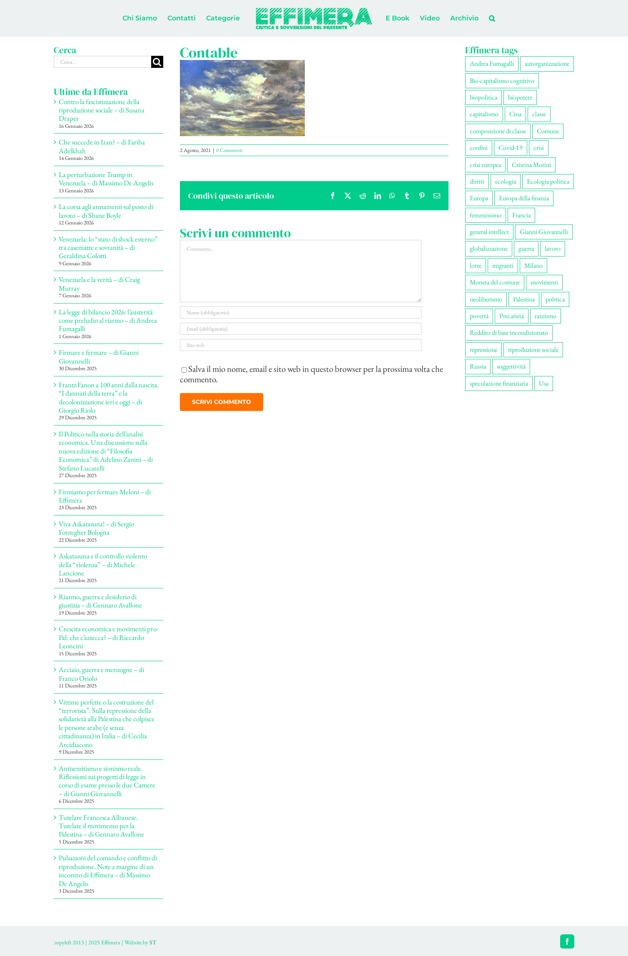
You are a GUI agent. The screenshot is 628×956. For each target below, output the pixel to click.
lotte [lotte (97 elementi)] (475, 265)
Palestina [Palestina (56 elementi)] (524, 299)
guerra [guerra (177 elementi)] (526, 248)
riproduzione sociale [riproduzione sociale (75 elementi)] (533, 349)
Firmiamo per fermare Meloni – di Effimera (105, 496)
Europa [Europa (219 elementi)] (479, 198)
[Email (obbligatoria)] (301, 329)
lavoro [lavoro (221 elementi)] (553, 248)
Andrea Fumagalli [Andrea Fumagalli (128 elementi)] (492, 63)
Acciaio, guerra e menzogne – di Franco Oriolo (101, 673)
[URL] (301, 345)
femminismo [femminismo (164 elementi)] (485, 215)
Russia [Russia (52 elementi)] (478, 366)
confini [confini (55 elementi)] (479, 147)
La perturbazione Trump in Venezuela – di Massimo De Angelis (106, 178)
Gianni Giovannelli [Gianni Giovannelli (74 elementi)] (544, 231)
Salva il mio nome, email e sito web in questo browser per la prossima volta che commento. (311, 374)
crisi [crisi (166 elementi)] (538, 147)
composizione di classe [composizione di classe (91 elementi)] (498, 131)
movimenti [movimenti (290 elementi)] (544, 282)
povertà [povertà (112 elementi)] (479, 315)
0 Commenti (229, 150)
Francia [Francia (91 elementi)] (521, 215)
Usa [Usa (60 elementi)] (543, 383)
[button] (492, 18)
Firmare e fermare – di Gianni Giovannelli (99, 356)
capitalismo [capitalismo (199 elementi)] (484, 114)
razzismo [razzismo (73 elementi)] (545, 315)
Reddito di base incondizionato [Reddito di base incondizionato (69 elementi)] (509, 332)
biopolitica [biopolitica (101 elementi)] (483, 97)
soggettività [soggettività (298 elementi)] (511, 366)
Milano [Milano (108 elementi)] (533, 265)
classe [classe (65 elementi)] (539, 114)
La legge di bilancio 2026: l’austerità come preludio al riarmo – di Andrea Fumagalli (108, 320)
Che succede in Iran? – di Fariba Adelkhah (102, 146)
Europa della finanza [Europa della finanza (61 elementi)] (524, 198)
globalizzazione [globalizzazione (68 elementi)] (489, 248)
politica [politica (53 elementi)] (555, 299)
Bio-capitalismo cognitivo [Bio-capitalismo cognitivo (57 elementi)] (502, 80)
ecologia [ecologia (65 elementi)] (505, 181)
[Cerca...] (102, 62)
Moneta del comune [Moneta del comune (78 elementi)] (495, 282)
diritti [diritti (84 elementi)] (477, 181)
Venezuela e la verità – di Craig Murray (99, 283)
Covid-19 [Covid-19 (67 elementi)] (510, 147)
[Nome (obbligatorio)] (301, 312)
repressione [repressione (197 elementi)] (483, 349)
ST (153, 942)
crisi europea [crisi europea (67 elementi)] (485, 164)
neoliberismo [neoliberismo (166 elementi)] (486, 299)
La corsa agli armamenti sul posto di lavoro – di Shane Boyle (106, 210)
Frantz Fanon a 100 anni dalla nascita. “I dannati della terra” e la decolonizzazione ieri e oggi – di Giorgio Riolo (109, 397)
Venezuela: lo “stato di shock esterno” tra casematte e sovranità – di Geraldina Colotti (108, 247)
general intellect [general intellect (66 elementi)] (489, 231)
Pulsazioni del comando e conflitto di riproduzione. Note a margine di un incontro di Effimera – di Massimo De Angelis (108, 870)
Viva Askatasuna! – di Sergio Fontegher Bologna (96, 528)
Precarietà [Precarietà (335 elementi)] (511, 315)
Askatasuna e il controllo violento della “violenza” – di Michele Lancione (103, 564)
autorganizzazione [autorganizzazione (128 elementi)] (547, 63)
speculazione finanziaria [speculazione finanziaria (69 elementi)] (499, 383)
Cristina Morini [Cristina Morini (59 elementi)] (531, 164)
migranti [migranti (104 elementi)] (502, 265)
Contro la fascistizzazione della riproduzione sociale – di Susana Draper (102, 110)
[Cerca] (157, 62)
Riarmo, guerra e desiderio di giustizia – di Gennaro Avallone (100, 601)
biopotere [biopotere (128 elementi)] (520, 97)
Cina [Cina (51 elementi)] (515, 114)
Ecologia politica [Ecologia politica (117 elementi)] (548, 181)
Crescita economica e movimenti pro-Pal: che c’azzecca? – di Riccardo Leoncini (109, 637)
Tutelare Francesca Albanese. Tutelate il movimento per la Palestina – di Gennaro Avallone (101, 826)
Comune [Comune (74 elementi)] (548, 131)
